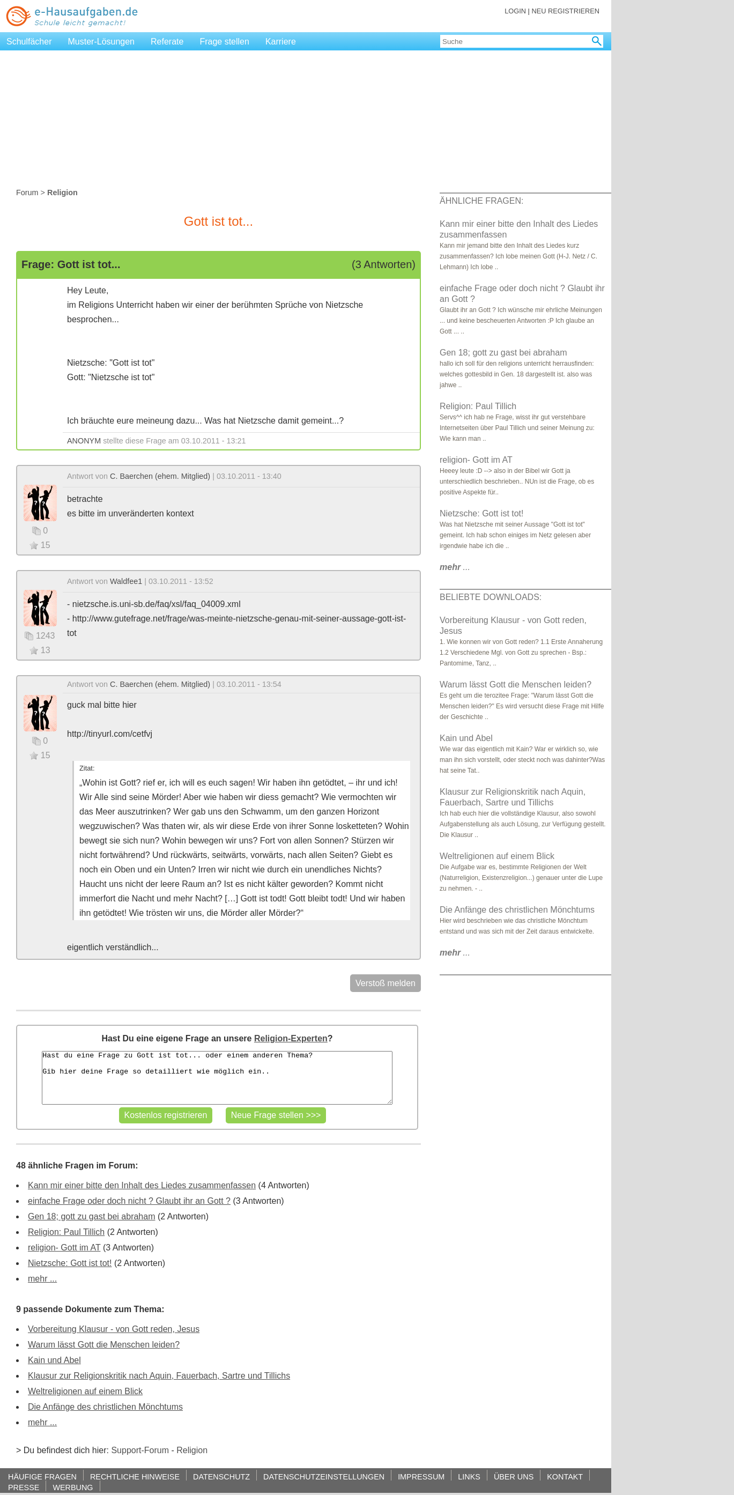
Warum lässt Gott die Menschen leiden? (104, 1344)
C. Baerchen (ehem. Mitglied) (160, 476)
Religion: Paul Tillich (66, 1232)
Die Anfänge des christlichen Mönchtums (105, 1406)
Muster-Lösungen (101, 41)
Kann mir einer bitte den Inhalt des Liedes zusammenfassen (142, 1185)
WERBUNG (73, 1487)
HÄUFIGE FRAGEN (42, 1476)
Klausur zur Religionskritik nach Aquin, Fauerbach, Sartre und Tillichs (159, 1375)
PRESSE (23, 1487)
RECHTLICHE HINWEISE (135, 1476)
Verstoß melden (385, 983)
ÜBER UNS (513, 1476)
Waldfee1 (126, 581)
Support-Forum (140, 1450)
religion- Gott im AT (64, 1247)
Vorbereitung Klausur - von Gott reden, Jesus (113, 1329)
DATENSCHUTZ (221, 1476)
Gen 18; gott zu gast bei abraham (91, 1216)
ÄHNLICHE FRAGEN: (481, 200)
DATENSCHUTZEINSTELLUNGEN (323, 1476)
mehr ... (42, 1278)
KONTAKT (565, 1476)
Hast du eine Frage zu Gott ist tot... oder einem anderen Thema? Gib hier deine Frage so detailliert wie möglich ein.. (217, 1078)
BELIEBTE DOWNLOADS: (491, 597)
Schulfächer (29, 41)
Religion (191, 1450)
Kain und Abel (54, 1360)
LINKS (469, 1476)
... (455, 567)
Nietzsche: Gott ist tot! (70, 1263)
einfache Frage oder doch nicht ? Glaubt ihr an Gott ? (129, 1200)
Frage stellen (224, 41)
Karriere (280, 41)
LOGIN (515, 11)
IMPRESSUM (421, 1476)
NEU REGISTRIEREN (565, 11)
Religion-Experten (291, 1038)
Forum (27, 192)
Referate (167, 41)
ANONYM (84, 440)
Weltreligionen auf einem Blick (85, 1391)
